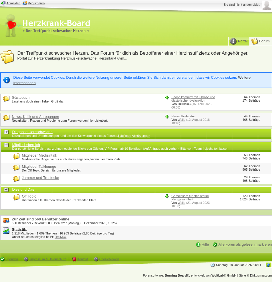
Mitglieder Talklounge (39, 166)
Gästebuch (21, 97)
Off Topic (29, 196)
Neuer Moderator (183, 116)
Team (198, 148)
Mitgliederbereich (26, 145)
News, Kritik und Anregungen (35, 117)
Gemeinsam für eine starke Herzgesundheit (190, 197)
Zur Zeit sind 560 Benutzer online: (41, 219)
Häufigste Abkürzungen (134, 135)
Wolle (181, 119)
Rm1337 (60, 236)
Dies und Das (23, 189)
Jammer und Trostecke (40, 177)
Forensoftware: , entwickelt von (189, 275)
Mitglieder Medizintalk (39, 155)
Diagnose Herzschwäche (32, 132)
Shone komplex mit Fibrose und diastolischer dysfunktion (193, 98)
